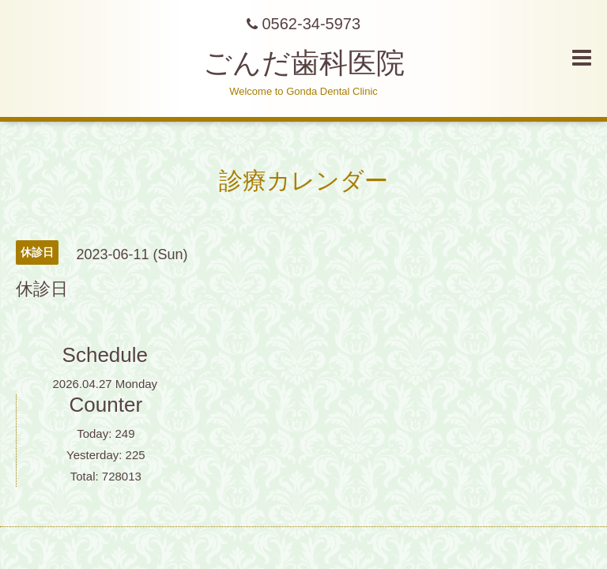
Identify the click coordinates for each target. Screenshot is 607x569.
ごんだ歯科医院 (304, 63)
